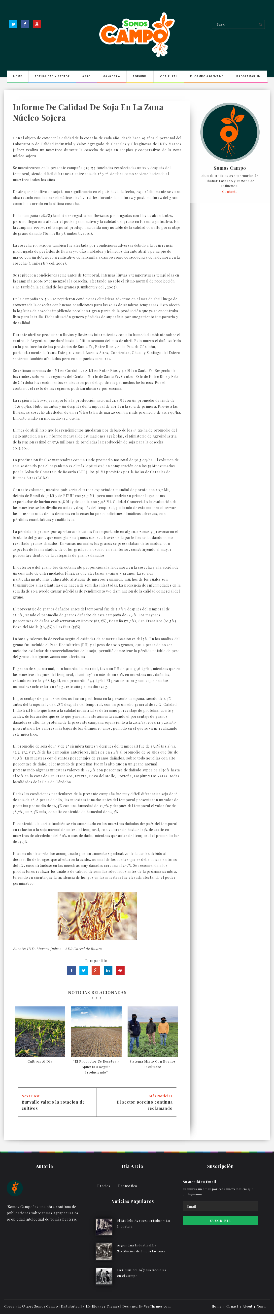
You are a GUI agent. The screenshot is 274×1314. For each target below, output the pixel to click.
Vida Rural (168, 76)
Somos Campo (230, 168)
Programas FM (248, 76)
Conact (232, 1306)
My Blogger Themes (103, 1306)
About (247, 1306)
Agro (86, 76)
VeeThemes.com (157, 1306)
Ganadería (111, 76)
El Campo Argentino (207, 76)
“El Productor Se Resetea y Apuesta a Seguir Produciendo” (96, 1066)
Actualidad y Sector (52, 76)
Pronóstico (127, 1186)
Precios (103, 1186)
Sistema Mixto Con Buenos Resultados (153, 1064)
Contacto (230, 191)
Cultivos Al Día (40, 1061)
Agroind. (140, 76)
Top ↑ (261, 1306)
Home (17, 76)
